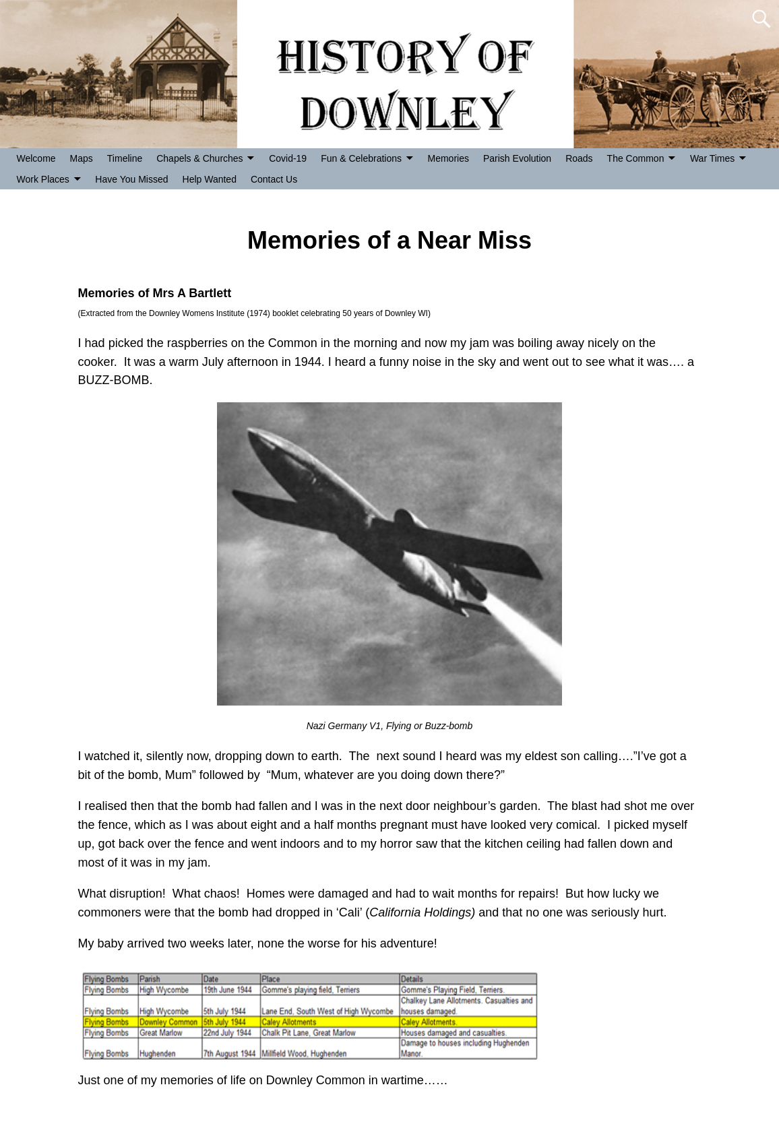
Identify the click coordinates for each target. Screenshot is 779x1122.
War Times (712, 158)
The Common (635, 158)
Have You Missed (131, 179)
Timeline (124, 158)
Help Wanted (210, 179)
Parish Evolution (517, 158)
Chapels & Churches (199, 158)
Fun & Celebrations (361, 158)
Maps (81, 158)
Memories (448, 158)
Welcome (36, 158)
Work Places (43, 179)
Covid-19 (288, 158)
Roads (578, 158)
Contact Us (274, 179)
